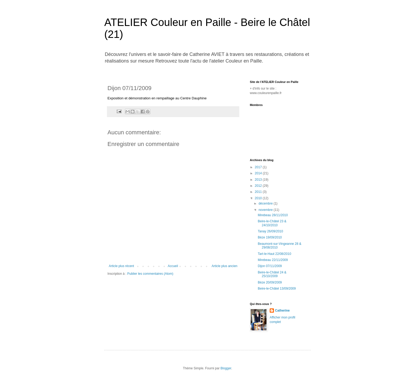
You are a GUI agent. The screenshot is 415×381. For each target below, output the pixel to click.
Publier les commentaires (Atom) (150, 274)
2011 (259, 192)
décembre (266, 203)
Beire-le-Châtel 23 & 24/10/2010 (272, 223)
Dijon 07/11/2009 (270, 266)
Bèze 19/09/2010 (270, 237)
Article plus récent (121, 266)
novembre (266, 210)
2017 (259, 167)
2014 (259, 173)
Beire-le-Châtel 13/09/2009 (277, 288)
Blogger (225, 368)
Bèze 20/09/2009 (270, 282)
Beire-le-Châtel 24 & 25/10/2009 (272, 274)
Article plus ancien (224, 266)
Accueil (173, 266)
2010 (259, 198)
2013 (259, 179)
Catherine (282, 310)
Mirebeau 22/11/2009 (273, 260)
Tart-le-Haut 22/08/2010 (274, 254)
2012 (259, 186)
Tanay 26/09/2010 (270, 231)
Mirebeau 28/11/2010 (273, 215)
